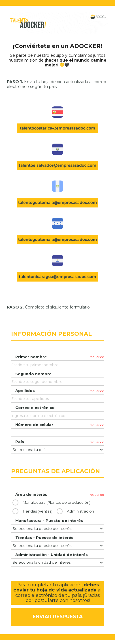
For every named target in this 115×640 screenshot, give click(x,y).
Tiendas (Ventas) (37, 511)
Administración (80, 511)
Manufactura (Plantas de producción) (56, 502)
